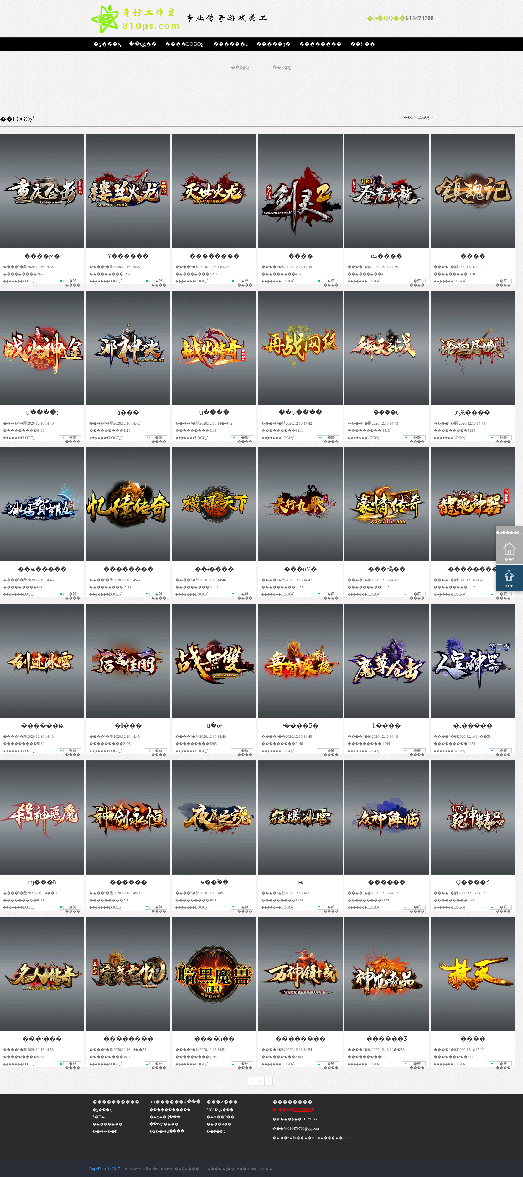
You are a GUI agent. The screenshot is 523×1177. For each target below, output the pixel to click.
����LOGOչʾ (185, 44)
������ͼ (230, 44)
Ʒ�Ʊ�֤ (98, 1117)
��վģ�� (143, 44)
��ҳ (408, 117)
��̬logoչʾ (241, 67)
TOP (509, 578)
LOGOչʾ (424, 117)
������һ (104, 1131)
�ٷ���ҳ (107, 44)
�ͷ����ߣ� (294, 1109)
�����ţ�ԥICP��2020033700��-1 (241, 1169)
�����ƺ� (273, 44)
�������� (320, 44)
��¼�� (362, 44)
